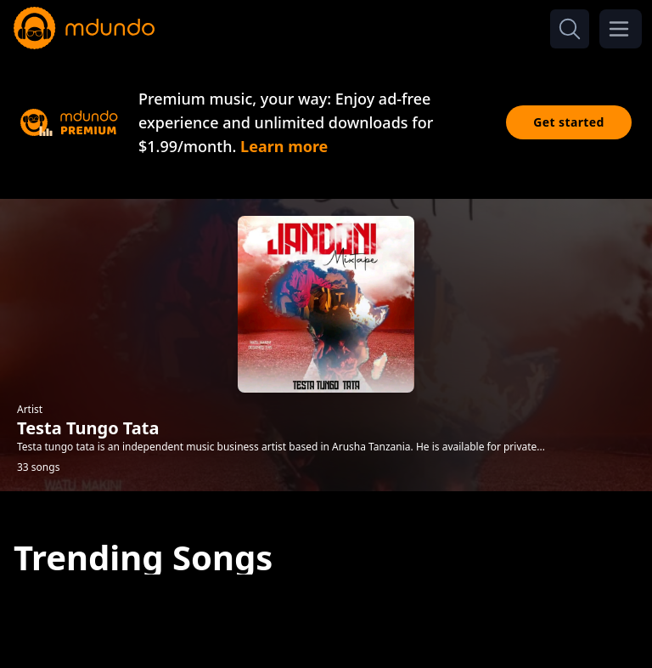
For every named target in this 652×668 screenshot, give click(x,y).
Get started (568, 122)
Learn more (284, 146)
